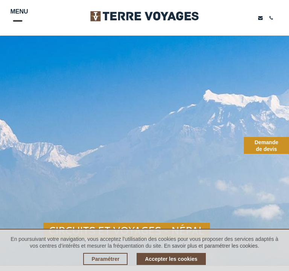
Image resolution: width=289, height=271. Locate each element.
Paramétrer (105, 259)
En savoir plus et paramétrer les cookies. (211, 246)
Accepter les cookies (171, 259)
